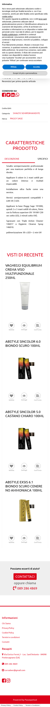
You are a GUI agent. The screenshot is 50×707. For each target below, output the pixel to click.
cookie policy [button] (7, 16)
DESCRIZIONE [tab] (12, 158)
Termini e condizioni (11, 637)
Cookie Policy (8, 632)
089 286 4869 (25, 588)
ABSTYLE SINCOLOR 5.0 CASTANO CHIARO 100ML (24, 414)
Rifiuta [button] (13, 67)
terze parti (43, 19)
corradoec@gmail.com (15, 670)
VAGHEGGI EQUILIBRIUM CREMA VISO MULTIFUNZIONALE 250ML (23, 271)
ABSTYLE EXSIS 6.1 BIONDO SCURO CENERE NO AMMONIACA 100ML (23, 486)
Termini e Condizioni (33, 705)
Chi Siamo (6, 623)
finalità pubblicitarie (10, 35)
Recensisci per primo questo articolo (19, 81)
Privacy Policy (8, 628)
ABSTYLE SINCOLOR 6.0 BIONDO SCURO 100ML (23, 343)
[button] (24, 326)
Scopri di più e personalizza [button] (25, 73)
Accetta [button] (36, 67)
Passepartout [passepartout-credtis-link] (31, 699)
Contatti (5, 642)
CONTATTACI (25, 576)
